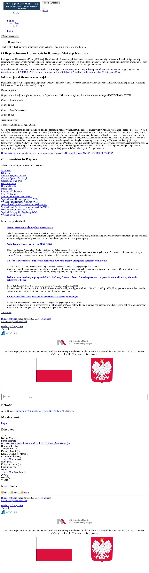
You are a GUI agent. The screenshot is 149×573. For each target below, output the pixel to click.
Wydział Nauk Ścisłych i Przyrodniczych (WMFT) (25, 207)
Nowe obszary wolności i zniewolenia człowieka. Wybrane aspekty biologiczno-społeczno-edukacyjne (57, 260)
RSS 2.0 (16, 492)
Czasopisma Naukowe (11, 181)
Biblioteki (5, 173)
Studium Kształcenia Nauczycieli (16, 196)
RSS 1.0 (6, 492)
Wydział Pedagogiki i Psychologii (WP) (19, 212)
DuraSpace (46, 319)
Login (4, 423)
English (16, 13)
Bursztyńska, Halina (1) (58, 443)
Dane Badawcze (8, 183)
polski (45, 10)
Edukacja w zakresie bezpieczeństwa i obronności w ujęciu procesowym (42, 296)
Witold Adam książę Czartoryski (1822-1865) (29, 244)
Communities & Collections (28, 411)
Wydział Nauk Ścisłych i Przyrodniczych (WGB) (24, 204)
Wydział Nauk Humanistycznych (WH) (19, 202)
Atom (25, 492)
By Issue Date (47, 411)
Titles (63, 411)
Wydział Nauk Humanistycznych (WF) (19, 199)
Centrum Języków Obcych (13, 175)
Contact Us (6, 321)
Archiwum (6, 170)
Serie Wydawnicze (9, 194)
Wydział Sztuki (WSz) (11, 215)
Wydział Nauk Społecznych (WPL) (17, 209)
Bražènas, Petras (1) (10, 443)
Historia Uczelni (8, 186)
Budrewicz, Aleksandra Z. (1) (33, 443)
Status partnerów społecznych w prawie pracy (30, 227)
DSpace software (9, 319)
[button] (43, 8)
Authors (57, 411)
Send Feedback (20, 321)
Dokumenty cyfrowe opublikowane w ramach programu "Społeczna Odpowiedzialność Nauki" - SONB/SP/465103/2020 (57, 153)
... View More (7, 459)
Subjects (70, 411)
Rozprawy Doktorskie (11, 191)
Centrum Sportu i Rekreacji (14, 178)
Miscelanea (6, 188)
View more (6, 312)
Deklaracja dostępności (12, 326)
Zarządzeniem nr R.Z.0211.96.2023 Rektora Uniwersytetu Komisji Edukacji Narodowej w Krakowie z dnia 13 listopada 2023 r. (60, 72)
